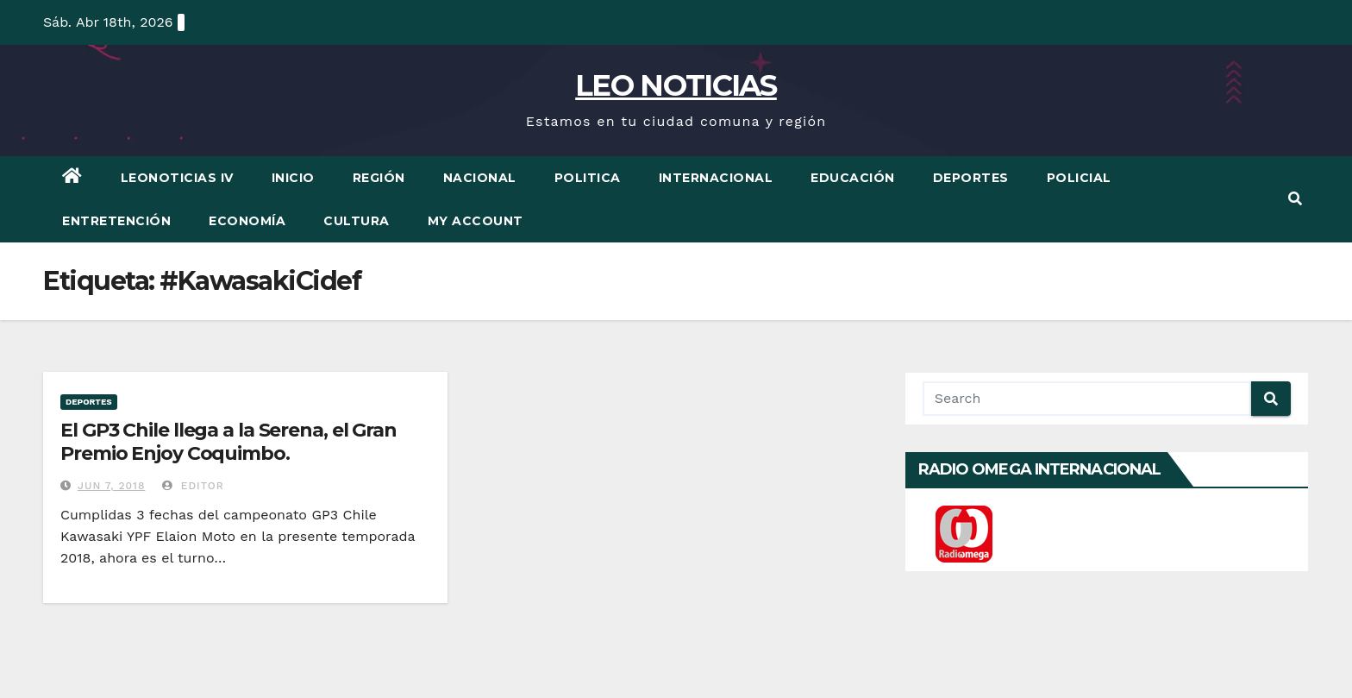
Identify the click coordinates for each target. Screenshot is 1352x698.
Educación (853, 178)
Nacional (479, 178)
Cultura (356, 221)
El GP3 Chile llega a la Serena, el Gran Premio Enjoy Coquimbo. (228, 441)
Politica (587, 178)
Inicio (293, 178)
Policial (1079, 178)
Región (379, 178)
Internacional (716, 178)
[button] (1295, 199)
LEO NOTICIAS (676, 85)
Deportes (971, 178)
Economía (247, 221)
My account (475, 221)
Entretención (116, 221)
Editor (193, 486)
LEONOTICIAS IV (177, 178)
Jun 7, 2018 (111, 486)
